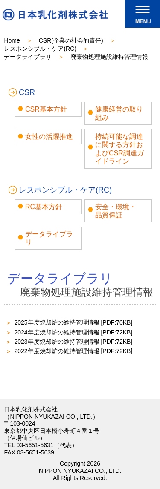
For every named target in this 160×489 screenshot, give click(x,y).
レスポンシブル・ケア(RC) (40, 48)
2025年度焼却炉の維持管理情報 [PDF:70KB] (73, 322)
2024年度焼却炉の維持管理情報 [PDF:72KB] (73, 332)
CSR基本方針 (46, 109)
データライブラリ (28, 56)
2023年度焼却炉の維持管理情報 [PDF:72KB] (73, 341)
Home (12, 40)
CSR (27, 92)
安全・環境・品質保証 (115, 211)
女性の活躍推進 (49, 136)
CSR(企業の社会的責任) (71, 40)
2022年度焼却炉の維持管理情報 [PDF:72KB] (73, 351)
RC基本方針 (43, 206)
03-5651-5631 (34, 445)
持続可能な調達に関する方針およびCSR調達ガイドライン (119, 149)
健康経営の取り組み (119, 113)
